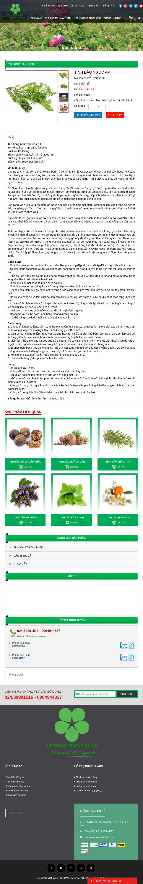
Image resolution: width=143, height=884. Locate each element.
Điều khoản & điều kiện (17, 790)
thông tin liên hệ (92, 810)
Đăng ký (93, 5)
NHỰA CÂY (18, 563)
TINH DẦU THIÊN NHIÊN (26, 547)
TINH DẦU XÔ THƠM (25, 517)
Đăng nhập (109, 5)
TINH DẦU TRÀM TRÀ (118, 461)
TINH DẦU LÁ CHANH (71, 517)
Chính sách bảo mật (15, 795)
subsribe (127, 694)
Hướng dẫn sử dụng (85, 786)
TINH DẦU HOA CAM (118, 517)
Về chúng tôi (14, 766)
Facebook (16, 674)
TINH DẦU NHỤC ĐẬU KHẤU (25, 461)
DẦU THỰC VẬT (21, 555)
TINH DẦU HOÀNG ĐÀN (71, 461)
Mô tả (11, 136)
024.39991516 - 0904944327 (67, 5)
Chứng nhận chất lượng (17, 786)
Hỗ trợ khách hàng (88, 766)
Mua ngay (115, 115)
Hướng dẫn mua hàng (85, 781)
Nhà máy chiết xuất (15, 781)
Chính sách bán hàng (85, 777)
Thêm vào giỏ (88, 115)
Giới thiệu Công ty (14, 777)
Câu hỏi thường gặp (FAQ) (88, 790)
